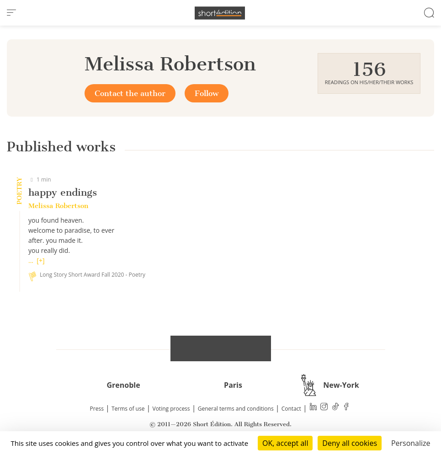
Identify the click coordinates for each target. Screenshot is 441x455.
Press (97, 408)
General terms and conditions (236, 408)
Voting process (171, 408)
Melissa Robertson (58, 206)
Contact (291, 408)
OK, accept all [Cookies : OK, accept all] (285, 443)
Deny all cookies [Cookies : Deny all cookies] (349, 443)
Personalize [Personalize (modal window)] (410, 443)
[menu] (11, 13)
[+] (40, 260)
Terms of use (128, 408)
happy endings (62, 192)
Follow (206, 93)
